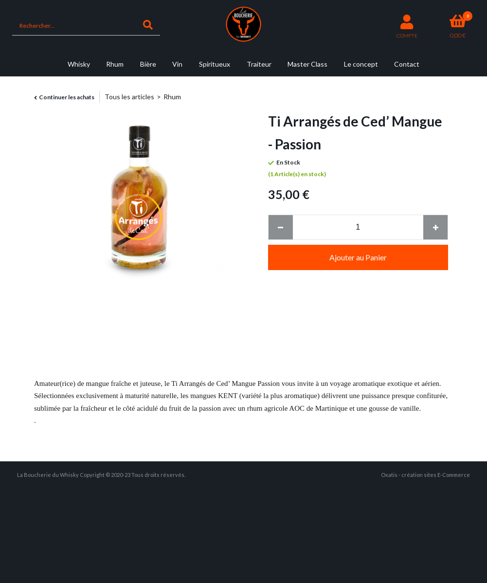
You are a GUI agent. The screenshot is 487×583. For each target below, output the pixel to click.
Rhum (115, 64)
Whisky (79, 64)
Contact (406, 64)
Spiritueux (214, 64)
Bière (148, 64)
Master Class (307, 64)
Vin (177, 64)
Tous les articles (129, 96)
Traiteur (259, 64)
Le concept (361, 64)
